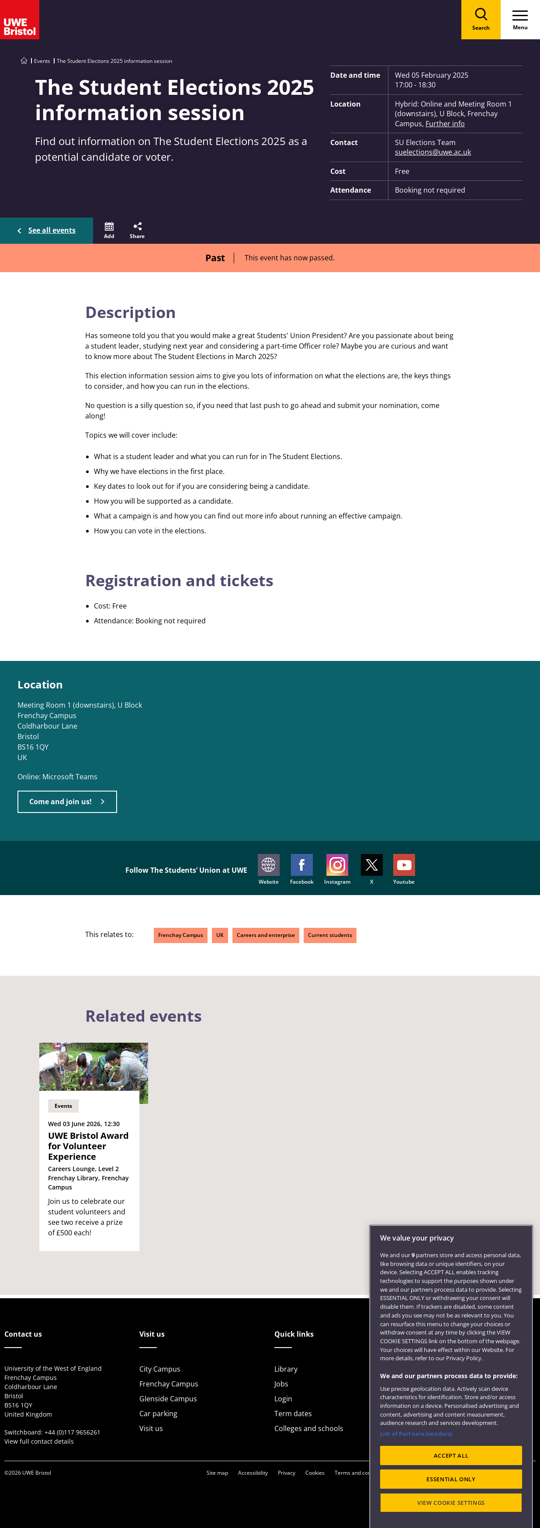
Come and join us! (60, 801)
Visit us (151, 1428)
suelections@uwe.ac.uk (433, 152)
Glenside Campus (168, 1399)
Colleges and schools (308, 1428)
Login (283, 1399)
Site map (217, 1472)
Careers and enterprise (266, 935)
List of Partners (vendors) (416, 1454)
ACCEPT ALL (451, 1476)
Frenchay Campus (180, 935)
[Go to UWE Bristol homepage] (24, 61)
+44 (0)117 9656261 (72, 1432)
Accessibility (253, 1472)
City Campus (159, 1369)
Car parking (158, 1413)
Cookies (315, 1472)
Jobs (281, 1384)
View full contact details (39, 1441)
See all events (52, 230)
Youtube (404, 869)
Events (42, 61)
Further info (445, 123)
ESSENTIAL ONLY (450, 1499)
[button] (109, 231)
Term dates (293, 1413)
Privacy (286, 1472)
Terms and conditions (361, 1472)
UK (220, 935)
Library (286, 1369)
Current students (330, 935)
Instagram (337, 869)
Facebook (302, 869)
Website (269, 869)
